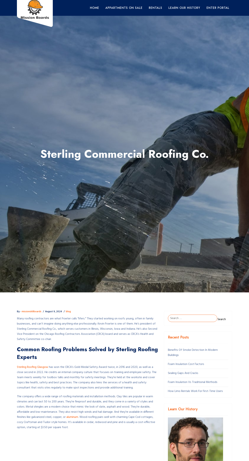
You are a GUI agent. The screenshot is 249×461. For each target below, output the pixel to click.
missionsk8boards (31, 311)
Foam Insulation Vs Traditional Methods (192, 382)
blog (68, 311)
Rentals (155, 8)
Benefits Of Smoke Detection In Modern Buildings (193, 353)
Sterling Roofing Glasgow (32, 367)
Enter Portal (218, 8)
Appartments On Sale (124, 8)
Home (94, 8)
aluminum (72, 417)
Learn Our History (184, 8)
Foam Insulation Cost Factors (186, 364)
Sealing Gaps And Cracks (183, 373)
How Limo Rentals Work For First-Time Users (195, 391)
